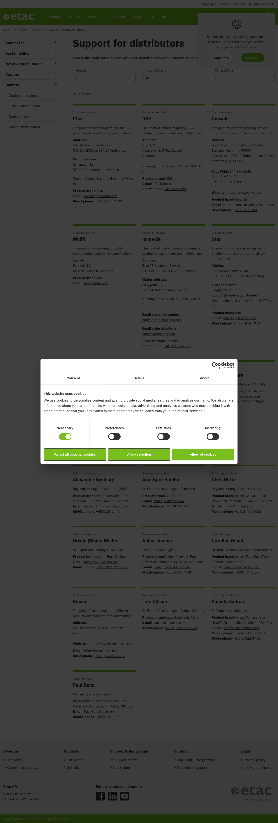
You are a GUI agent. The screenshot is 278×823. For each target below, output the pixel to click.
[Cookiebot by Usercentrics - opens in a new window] (215, 365)
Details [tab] (139, 378)
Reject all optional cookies (74, 454)
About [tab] (204, 378)
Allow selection (139, 454)
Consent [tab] (73, 378)
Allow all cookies (203, 454)
